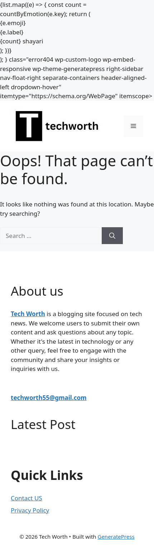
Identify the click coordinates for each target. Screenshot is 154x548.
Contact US (26, 498)
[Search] (112, 235)
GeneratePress (115, 536)
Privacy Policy (30, 510)
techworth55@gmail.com (49, 398)
